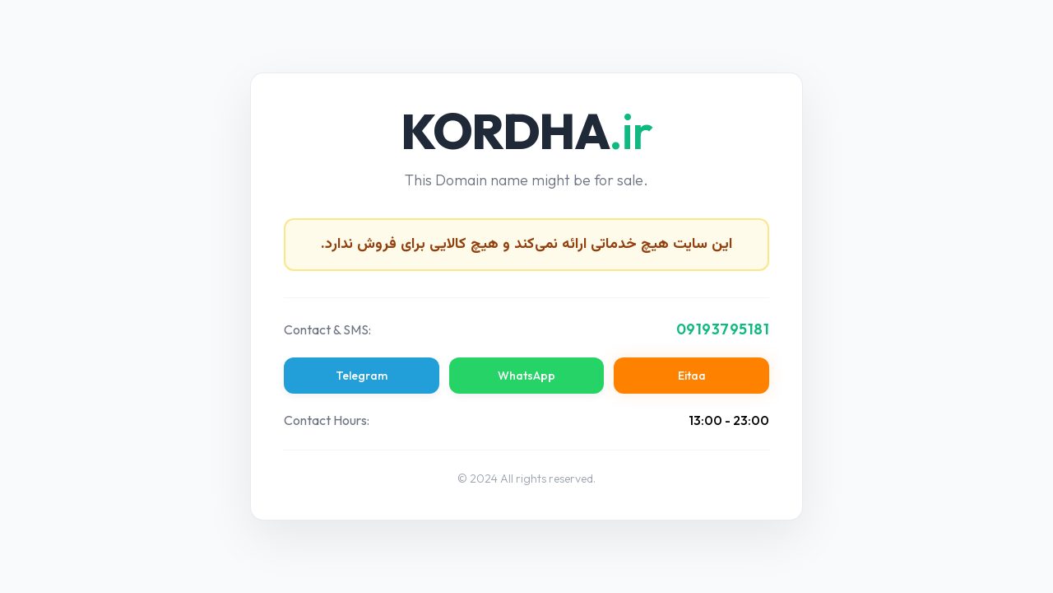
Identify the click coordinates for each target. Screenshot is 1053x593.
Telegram (361, 375)
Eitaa (692, 375)
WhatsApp (526, 375)
